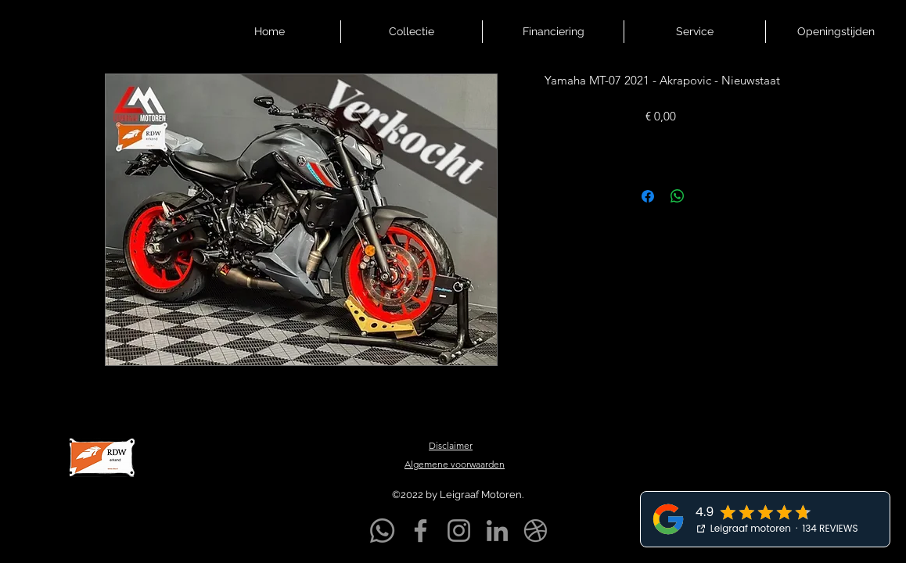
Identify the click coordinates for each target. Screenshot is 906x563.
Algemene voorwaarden (454, 464)
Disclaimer (451, 445)
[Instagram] (459, 530)
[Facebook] (420, 530)
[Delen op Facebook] (647, 196)
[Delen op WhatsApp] (677, 196)
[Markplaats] (535, 530)
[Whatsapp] (382, 530)
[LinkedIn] (497, 530)
